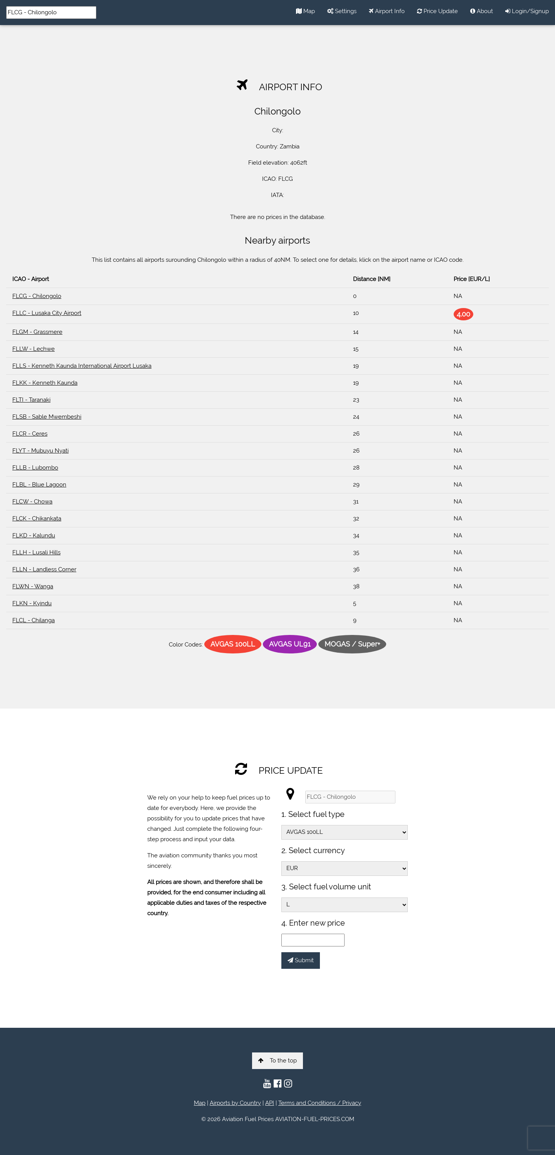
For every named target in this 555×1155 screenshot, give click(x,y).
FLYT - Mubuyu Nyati (40, 450)
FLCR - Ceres (29, 433)
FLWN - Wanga (32, 586)
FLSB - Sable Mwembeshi (46, 416)
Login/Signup (527, 11)
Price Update (437, 11)
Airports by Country (235, 1102)
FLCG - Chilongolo (36, 296)
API (269, 1102)
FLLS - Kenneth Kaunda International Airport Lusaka (81, 365)
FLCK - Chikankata (36, 518)
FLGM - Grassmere (37, 331)
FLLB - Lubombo (35, 467)
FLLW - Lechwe (33, 348)
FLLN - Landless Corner (44, 569)
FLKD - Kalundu (33, 535)
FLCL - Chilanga (33, 620)
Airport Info (387, 11)
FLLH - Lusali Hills (36, 552)
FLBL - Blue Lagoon (39, 484)
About (481, 11)
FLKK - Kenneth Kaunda (44, 382)
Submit (301, 960)
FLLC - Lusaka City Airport (46, 313)
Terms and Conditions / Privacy (319, 1102)
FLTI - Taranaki (31, 399)
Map (305, 11)
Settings (342, 11)
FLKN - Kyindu (32, 603)
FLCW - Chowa (32, 501)
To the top (277, 1060)
